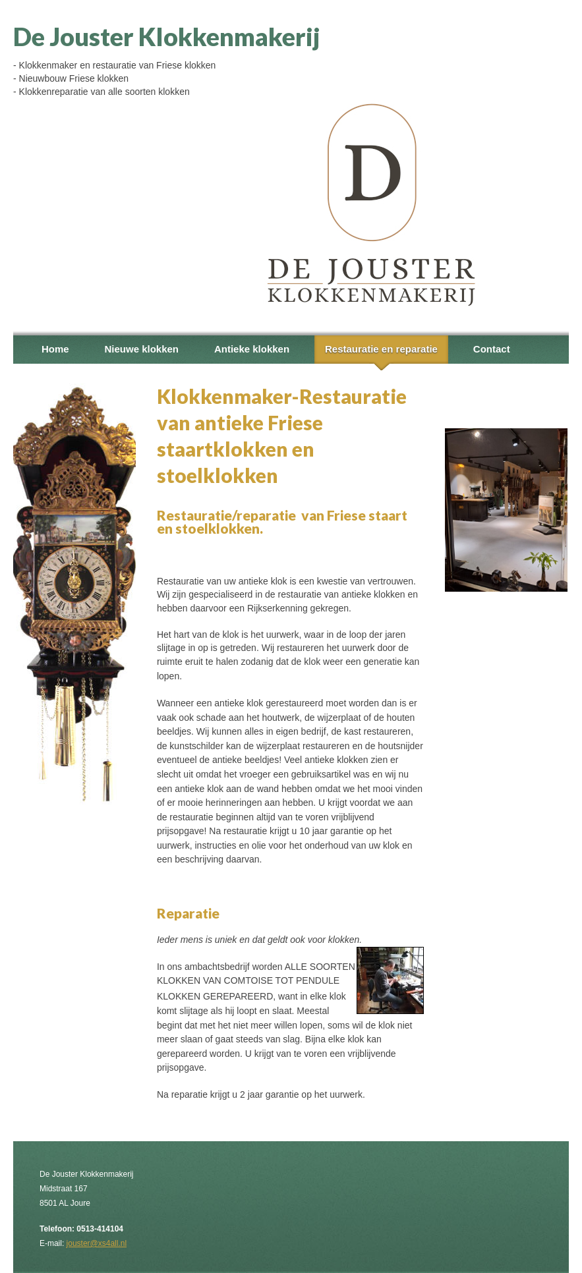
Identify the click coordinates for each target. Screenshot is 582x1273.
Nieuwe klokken (141, 348)
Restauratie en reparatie (381, 348)
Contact (491, 348)
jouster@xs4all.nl (97, 1243)
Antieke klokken (251, 348)
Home (55, 348)
